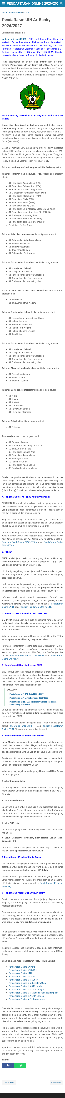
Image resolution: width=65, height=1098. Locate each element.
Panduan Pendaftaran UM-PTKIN (27, 655)
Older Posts (56, 1083)
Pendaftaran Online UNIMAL (22, 967)
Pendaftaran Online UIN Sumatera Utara (27, 983)
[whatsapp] (20, 1065)
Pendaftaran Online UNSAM (22, 976)
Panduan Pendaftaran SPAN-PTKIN (19, 542)
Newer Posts (9, 1083)
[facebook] (8, 1065)
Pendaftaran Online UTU (20, 973)
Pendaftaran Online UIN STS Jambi (25, 986)
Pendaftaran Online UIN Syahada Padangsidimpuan (33, 992)
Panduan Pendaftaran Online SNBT (36, 607)
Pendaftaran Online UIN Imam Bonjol (26, 989)
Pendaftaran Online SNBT (21, 726)
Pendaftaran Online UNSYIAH (22, 970)
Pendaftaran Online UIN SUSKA (23, 980)
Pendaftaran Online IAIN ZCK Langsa (26, 996)
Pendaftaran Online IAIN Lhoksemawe (27, 999)
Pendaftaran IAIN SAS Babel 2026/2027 (26, 694)
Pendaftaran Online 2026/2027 (34, 3)
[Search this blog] (61, 3)
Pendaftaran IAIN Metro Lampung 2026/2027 (28, 698)
